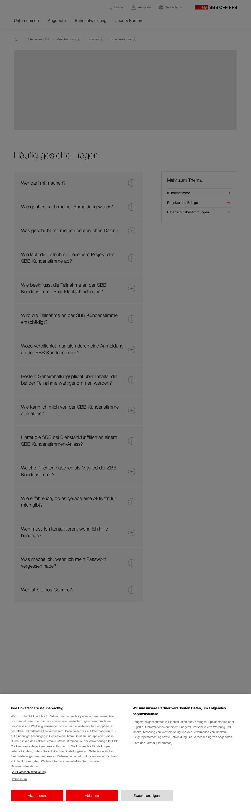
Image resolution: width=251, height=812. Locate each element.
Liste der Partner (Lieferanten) (152, 747)
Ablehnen (92, 800)
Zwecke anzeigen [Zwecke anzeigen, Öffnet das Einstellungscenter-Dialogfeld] (147, 800)
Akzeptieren (37, 800)
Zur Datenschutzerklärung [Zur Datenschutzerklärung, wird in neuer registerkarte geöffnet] (29, 777)
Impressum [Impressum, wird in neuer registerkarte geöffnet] (19, 784)
